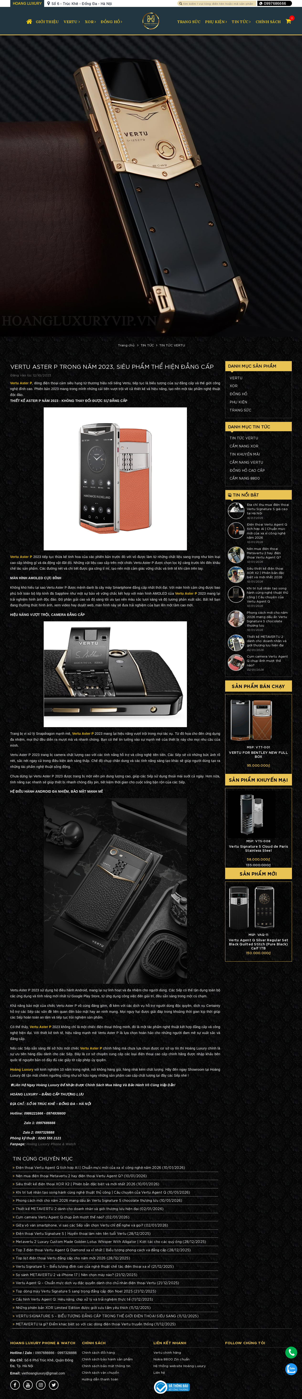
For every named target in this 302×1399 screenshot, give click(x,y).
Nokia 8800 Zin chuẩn (172, 1359)
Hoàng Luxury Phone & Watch (51, 1144)
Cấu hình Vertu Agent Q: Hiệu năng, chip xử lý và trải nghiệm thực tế (83, 1299)
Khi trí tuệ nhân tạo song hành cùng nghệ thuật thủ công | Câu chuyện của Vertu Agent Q (101, 1192)
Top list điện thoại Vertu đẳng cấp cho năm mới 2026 (71, 1258)
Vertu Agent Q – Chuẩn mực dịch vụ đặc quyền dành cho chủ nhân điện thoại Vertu (96, 1283)
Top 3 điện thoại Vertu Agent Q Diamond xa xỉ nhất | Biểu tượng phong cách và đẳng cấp (102, 1250)
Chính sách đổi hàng (98, 1352)
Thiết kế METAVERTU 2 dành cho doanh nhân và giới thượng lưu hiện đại (88, 1208)
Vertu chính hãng (167, 1352)
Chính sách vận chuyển (100, 1372)
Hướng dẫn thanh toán (100, 1379)
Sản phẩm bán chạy (258, 686)
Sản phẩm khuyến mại (258, 779)
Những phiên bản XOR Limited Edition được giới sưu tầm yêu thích (82, 1307)
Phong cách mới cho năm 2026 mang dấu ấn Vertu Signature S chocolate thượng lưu (97, 1200)
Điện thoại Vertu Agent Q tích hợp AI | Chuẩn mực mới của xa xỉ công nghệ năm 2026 (99, 1167)
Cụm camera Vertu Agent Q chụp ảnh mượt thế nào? (71, 1217)
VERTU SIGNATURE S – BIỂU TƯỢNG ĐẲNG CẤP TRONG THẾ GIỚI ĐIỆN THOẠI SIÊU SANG (106, 1316)
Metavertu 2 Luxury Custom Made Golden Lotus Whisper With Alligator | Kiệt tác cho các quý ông (109, 1241)
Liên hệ (159, 1372)
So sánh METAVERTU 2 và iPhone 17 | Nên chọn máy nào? (75, 1274)
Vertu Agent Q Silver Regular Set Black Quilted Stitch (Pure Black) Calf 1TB (258, 944)
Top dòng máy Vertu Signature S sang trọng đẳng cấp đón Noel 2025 (84, 1291)
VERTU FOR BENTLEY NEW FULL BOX (258, 754)
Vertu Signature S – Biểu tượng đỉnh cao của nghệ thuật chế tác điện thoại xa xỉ (93, 1266)
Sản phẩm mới (258, 873)
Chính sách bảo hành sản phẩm (107, 1359)
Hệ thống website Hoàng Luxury (180, 1366)
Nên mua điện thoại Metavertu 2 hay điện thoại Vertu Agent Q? (80, 1176)
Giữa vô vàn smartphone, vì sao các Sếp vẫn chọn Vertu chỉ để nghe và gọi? (90, 1225)
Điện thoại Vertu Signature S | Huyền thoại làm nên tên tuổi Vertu (82, 1233)
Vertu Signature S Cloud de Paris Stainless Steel (258, 848)
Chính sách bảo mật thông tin (106, 1366)
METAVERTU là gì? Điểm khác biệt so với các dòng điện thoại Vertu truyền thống (94, 1324)
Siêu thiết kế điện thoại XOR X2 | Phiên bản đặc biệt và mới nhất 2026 (86, 1184)
